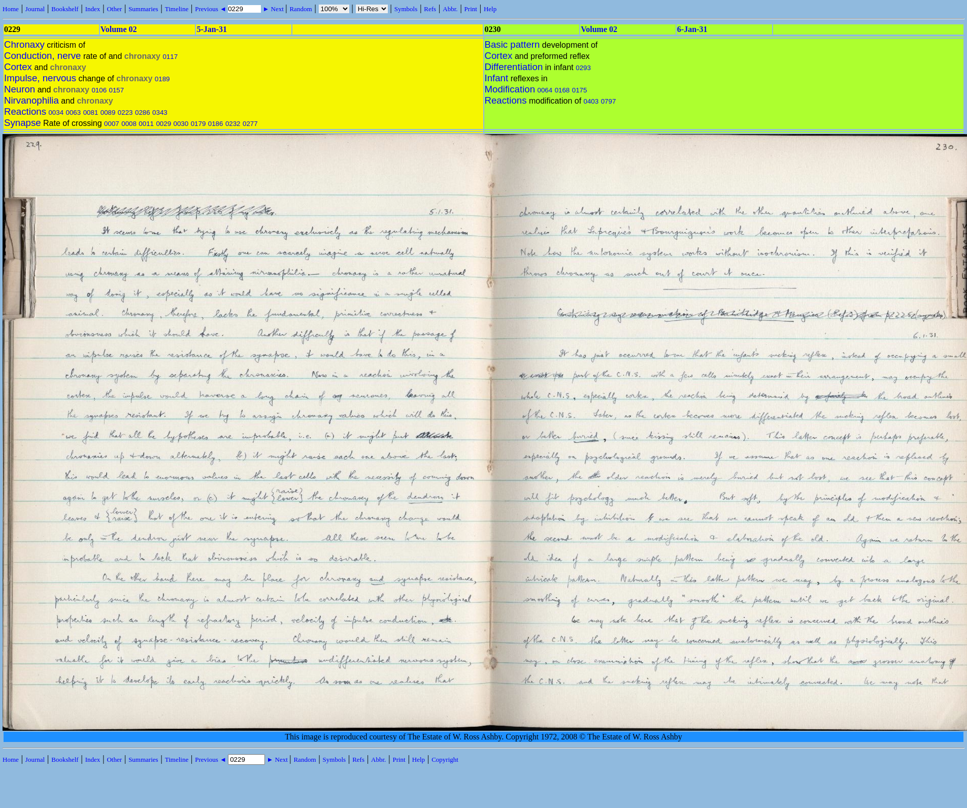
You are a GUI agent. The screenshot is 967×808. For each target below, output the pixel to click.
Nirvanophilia (31, 100)
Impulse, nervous (40, 78)
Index (93, 9)
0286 (142, 112)
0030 (181, 123)
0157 (116, 90)
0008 (129, 123)
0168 (562, 90)
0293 (583, 68)
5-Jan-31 (211, 29)
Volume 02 (119, 29)
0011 (146, 123)
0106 (99, 90)
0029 (163, 123)
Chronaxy (24, 44)
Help (490, 9)
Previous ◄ (211, 9)
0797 (608, 101)
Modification (510, 89)
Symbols (406, 9)
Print (470, 9)
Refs (430, 9)
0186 (215, 123)
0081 (90, 112)
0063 (73, 112)
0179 (198, 123)
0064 (545, 90)
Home (11, 9)
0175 (579, 90)
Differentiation (514, 66)
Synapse (22, 122)
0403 (591, 101)
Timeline (176, 9)
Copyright (444, 759)
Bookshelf (64, 9)
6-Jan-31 (692, 29)
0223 (125, 112)
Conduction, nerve (42, 55)
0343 (160, 112)
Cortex (18, 66)
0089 (108, 112)
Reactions (25, 111)
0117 (170, 56)
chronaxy (142, 56)
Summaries (143, 9)
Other (114, 9)
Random (300, 9)
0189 (162, 79)
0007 (111, 123)
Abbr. (450, 9)
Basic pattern (512, 44)
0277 (250, 123)
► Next (273, 9)
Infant (497, 78)
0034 (55, 112)
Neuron (19, 89)
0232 (233, 123)
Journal (35, 9)
